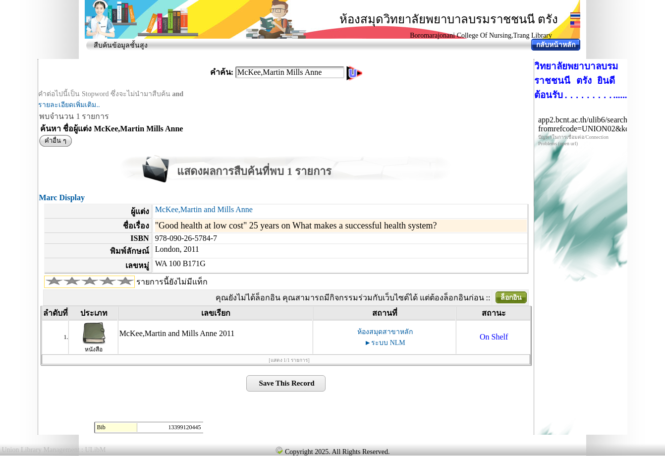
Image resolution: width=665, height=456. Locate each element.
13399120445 (184, 427)
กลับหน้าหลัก (555, 45)
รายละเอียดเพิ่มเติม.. (69, 105)
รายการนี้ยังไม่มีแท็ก (172, 282)
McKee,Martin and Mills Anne (204, 209)
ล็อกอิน (511, 297)
